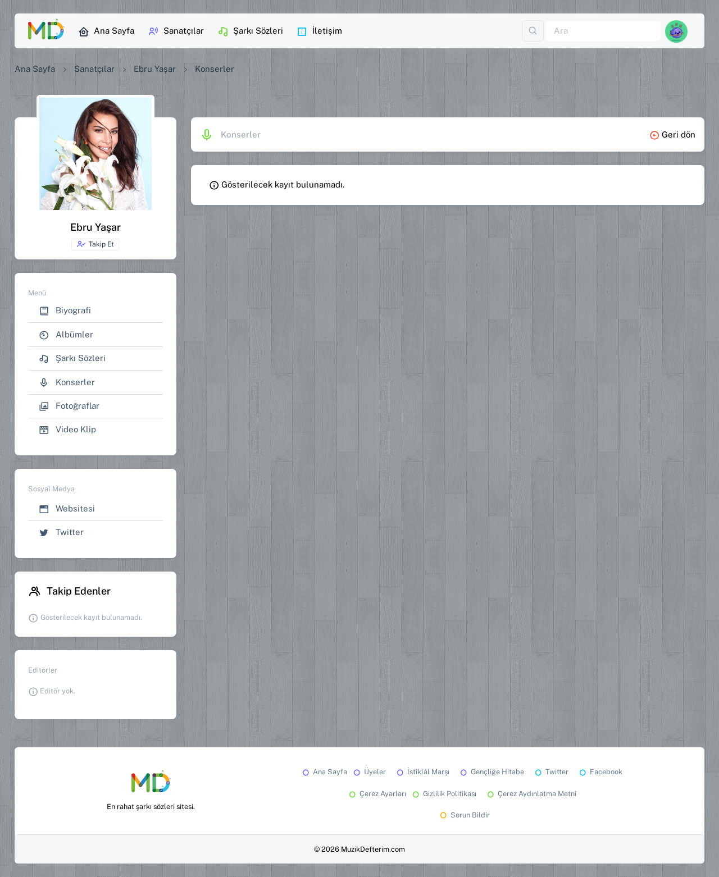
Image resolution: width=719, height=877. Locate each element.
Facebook (599, 772)
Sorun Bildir (464, 815)
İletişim (319, 31)
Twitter (61, 532)
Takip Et (95, 244)
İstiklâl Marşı (422, 772)
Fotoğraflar (69, 406)
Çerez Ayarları (376, 793)
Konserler (67, 382)
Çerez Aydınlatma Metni (530, 793)
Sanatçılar (176, 31)
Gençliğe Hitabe (491, 772)
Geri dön (672, 134)
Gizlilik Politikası (443, 793)
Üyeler (369, 772)
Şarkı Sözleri (250, 31)
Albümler (66, 335)
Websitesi (67, 509)
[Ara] (603, 31)
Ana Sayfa (106, 31)
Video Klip (67, 429)
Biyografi (65, 310)
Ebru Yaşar (155, 69)
